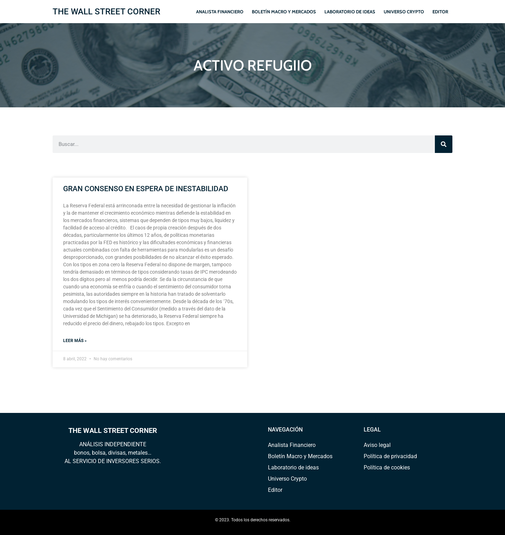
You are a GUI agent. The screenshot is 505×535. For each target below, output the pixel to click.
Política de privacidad (390, 456)
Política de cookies (387, 467)
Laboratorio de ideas (349, 11)
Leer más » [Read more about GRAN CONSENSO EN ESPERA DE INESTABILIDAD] (75, 340)
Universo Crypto (404, 11)
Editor (440, 11)
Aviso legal (377, 445)
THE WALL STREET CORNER (106, 11)
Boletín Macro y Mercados (284, 11)
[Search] (443, 144)
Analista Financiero (219, 11)
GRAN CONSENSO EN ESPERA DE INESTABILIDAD (145, 189)
